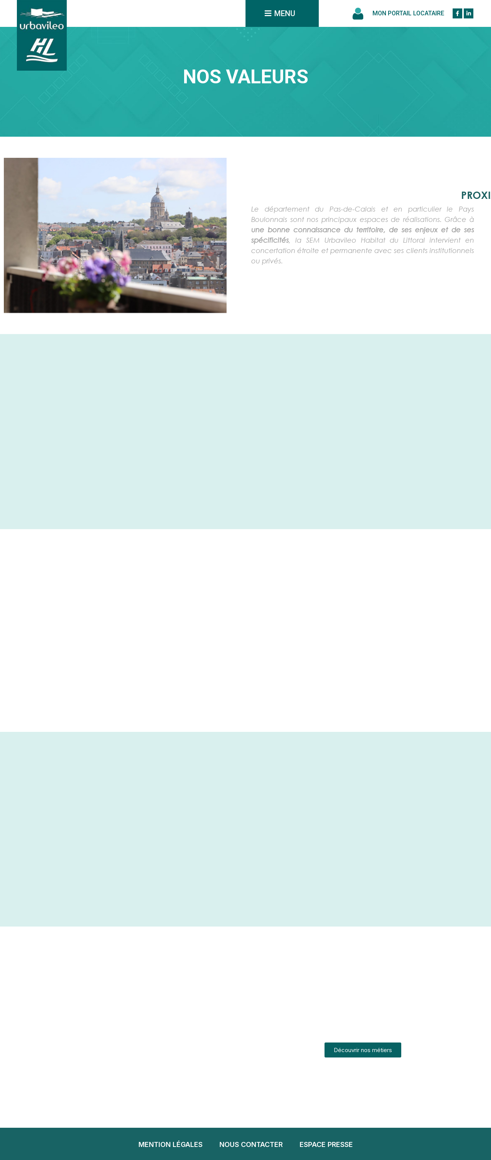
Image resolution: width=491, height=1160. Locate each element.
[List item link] (170, 1144)
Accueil (245, 95)
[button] (363, 1050)
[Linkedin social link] (468, 13)
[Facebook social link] (457, 13)
